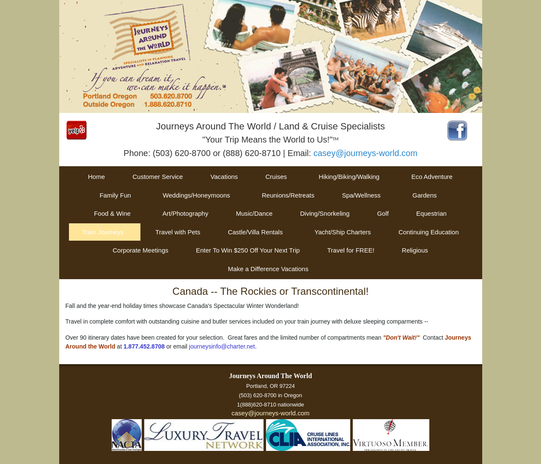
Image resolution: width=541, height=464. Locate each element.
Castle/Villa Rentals (255, 232)
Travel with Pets (177, 232)
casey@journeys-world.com (365, 153)
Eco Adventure (432, 176)
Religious (415, 250)
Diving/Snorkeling (325, 213)
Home (96, 176)
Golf (383, 213)
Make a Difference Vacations (268, 268)
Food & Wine (112, 213)
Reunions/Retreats (288, 195)
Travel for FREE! (350, 250)
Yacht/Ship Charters (343, 232)
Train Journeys (103, 232)
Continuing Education (428, 232)
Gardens (424, 195)
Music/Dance (254, 213)
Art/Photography (185, 213)
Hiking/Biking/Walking (349, 176)
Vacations (224, 176)
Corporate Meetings (140, 250)
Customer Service (157, 176)
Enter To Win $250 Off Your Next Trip (247, 250)
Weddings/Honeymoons (196, 195)
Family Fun (115, 195)
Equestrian (431, 213)
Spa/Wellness (361, 195)
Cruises (276, 176)
